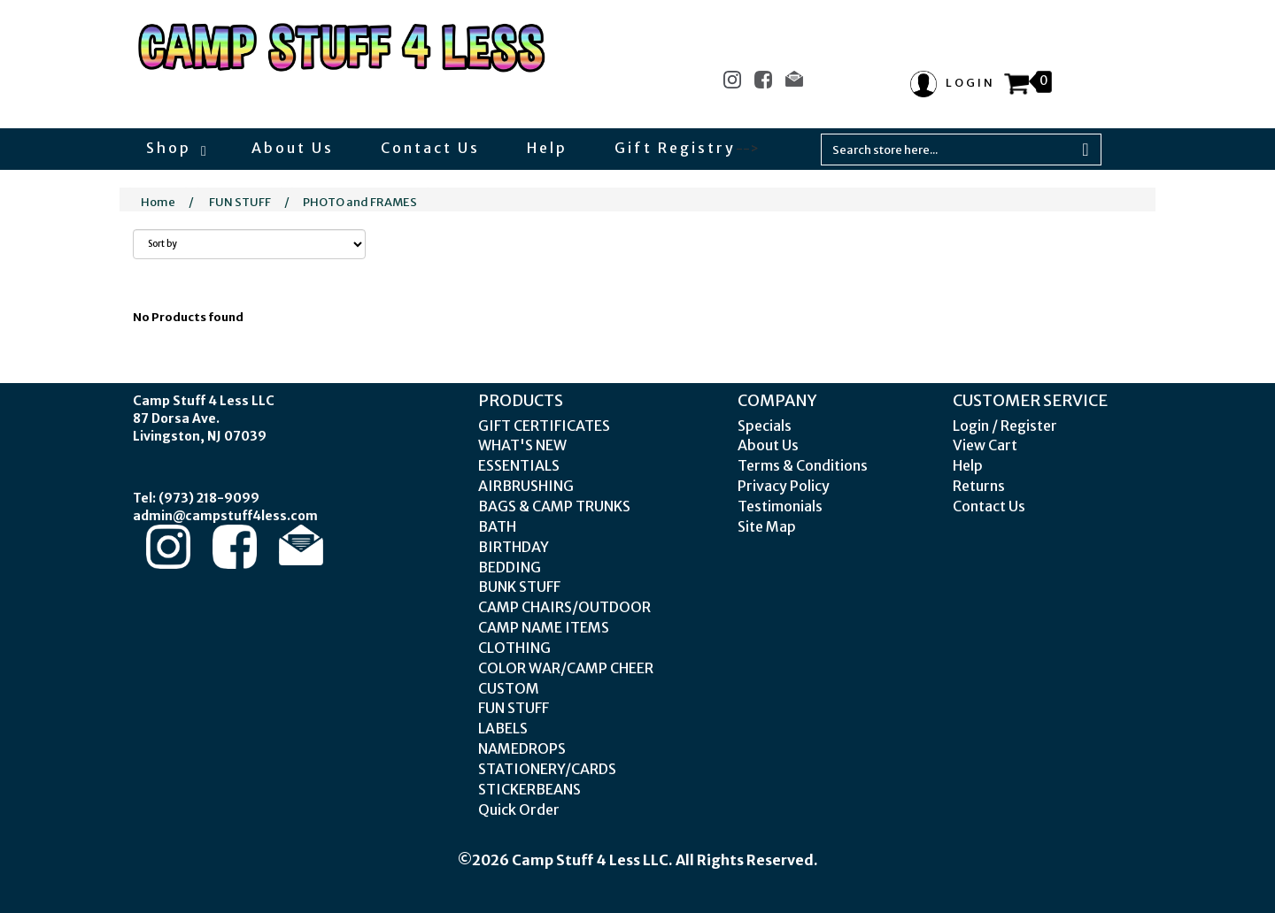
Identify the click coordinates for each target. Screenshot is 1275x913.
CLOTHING (514, 647)
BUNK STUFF (519, 586)
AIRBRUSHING (526, 486)
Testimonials (780, 506)
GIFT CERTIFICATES (544, 425)
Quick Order (519, 809)
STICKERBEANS (529, 789)
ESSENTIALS (519, 465)
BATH (497, 526)
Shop (175, 148)
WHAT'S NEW (522, 445)
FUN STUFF (240, 202)
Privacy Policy (784, 486)
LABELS (503, 728)
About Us (292, 148)
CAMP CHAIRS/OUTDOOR (564, 607)
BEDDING (509, 567)
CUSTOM (508, 688)
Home (158, 202)
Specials (765, 425)
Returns (979, 486)
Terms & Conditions (803, 465)
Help (547, 148)
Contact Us (430, 148)
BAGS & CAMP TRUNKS (554, 506)
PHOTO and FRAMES (360, 202)
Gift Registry (675, 148)
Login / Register (1005, 425)
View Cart (985, 445)
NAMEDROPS (522, 748)
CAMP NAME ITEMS (543, 627)
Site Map (767, 526)
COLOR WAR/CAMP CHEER (565, 668)
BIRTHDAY (513, 547)
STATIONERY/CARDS (547, 769)
